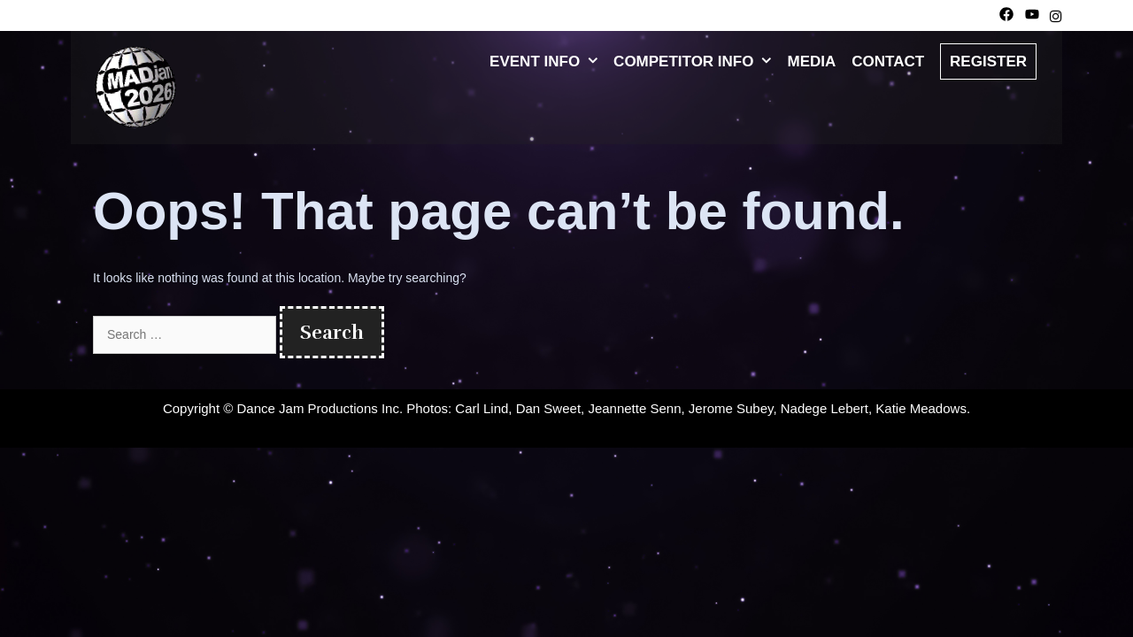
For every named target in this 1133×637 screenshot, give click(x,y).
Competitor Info (696, 62)
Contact (888, 61)
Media (811, 61)
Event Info (547, 62)
